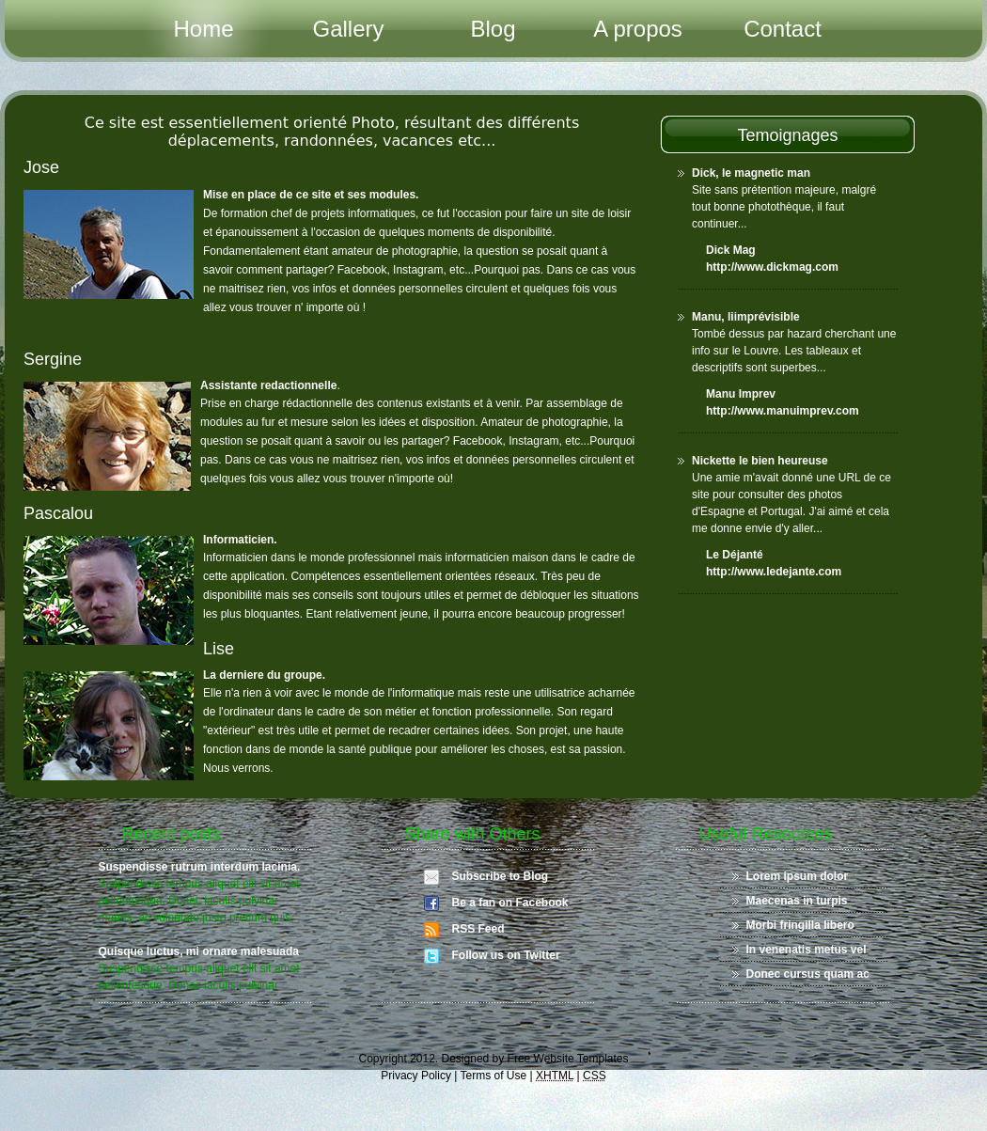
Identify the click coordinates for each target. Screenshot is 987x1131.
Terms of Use (494, 1075)
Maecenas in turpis (797, 900)
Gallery (348, 28)
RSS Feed (478, 928)
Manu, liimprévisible (746, 316)
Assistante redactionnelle (268, 385)
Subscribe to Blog (500, 876)
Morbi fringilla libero (800, 925)
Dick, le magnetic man (751, 173)
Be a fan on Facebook (510, 902)
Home (203, 28)
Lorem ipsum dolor (797, 876)
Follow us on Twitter (506, 955)
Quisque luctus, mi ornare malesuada (199, 951)
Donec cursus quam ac (808, 974)
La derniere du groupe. (264, 675)
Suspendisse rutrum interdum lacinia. (200, 866)
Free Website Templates (568, 1058)
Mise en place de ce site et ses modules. (310, 194)
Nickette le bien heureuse (760, 460)
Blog (492, 28)
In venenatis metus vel (806, 949)
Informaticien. (240, 539)
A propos (637, 28)
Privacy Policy (416, 1075)
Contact (783, 28)
